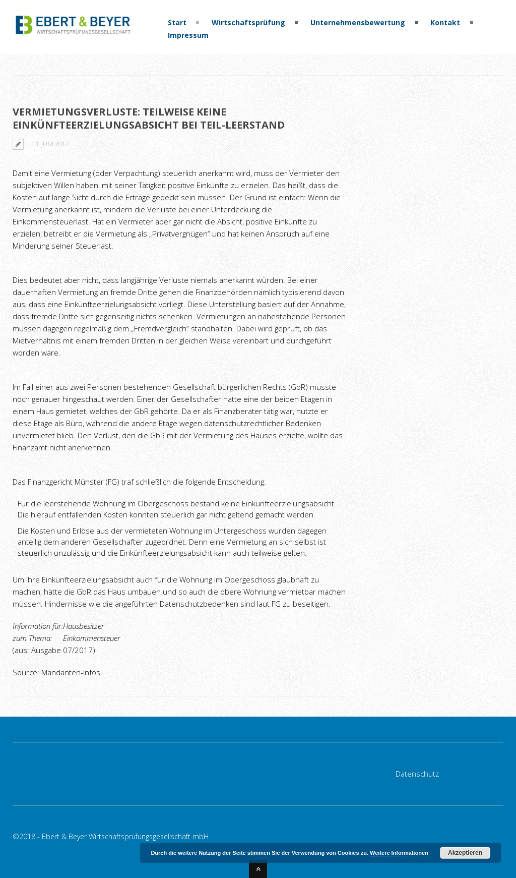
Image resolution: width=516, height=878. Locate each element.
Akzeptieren (465, 852)
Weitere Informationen (399, 853)
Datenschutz (417, 774)
